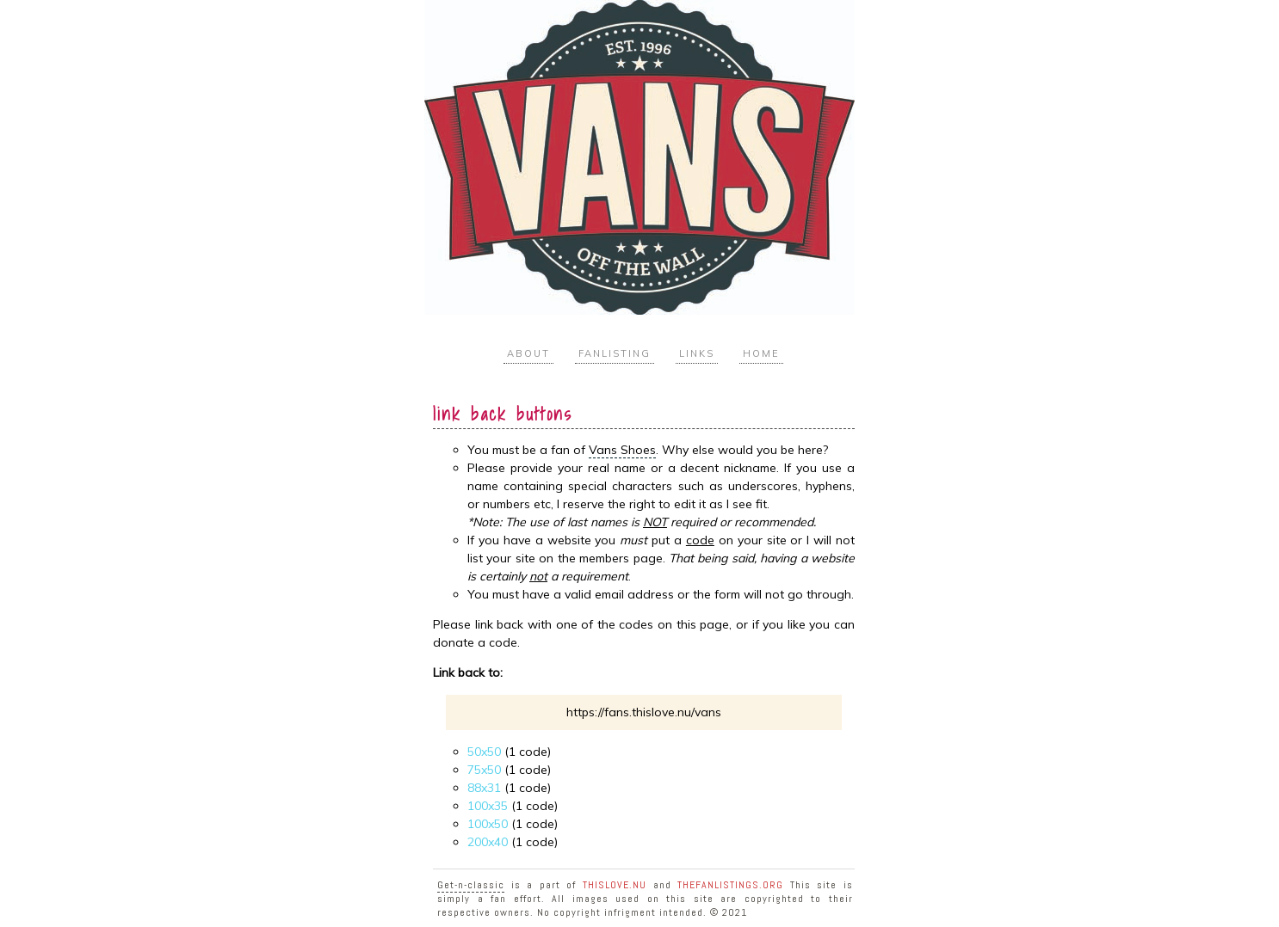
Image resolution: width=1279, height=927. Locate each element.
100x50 (487, 824)
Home (761, 353)
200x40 (487, 842)
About (528, 353)
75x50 (484, 769)
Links (696, 353)
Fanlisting (614, 353)
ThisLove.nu (614, 885)
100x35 (487, 805)
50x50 (484, 751)
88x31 (484, 787)
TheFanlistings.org (730, 885)
